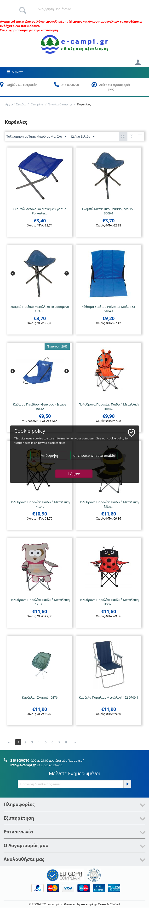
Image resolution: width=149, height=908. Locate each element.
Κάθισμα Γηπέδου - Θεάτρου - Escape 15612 (39, 406)
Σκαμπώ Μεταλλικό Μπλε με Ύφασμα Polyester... (39, 211)
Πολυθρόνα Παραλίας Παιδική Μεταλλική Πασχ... (109, 602)
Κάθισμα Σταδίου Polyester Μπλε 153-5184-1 (108, 308)
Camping (37, 104)
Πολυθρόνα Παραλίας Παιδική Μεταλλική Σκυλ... (40, 602)
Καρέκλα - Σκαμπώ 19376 (39, 697)
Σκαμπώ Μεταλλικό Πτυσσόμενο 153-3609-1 (108, 211)
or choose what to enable (94, 455)
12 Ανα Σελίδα (82, 136)
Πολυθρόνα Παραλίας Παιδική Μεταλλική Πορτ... (109, 406)
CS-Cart (115, 904)
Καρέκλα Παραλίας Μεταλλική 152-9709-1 (108, 697)
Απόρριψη (49, 455)
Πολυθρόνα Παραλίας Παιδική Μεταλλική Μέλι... (109, 504)
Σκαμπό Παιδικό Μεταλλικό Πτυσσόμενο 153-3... (40, 308)
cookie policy (115, 438)
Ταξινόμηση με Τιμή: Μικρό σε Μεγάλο (36, 136)
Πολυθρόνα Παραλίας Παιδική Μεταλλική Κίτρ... (40, 504)
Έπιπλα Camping (60, 104)
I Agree (74, 473)
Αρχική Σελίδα (15, 104)
